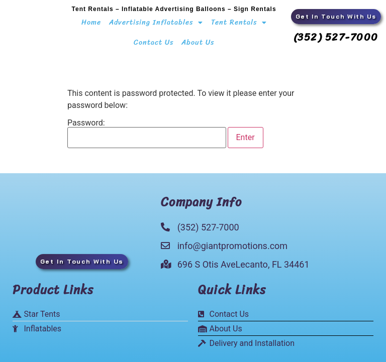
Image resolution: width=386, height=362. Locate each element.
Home (91, 22)
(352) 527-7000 (336, 37)
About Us (197, 42)
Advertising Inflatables (156, 22)
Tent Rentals (239, 22)
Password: (146, 133)
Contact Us (153, 42)
